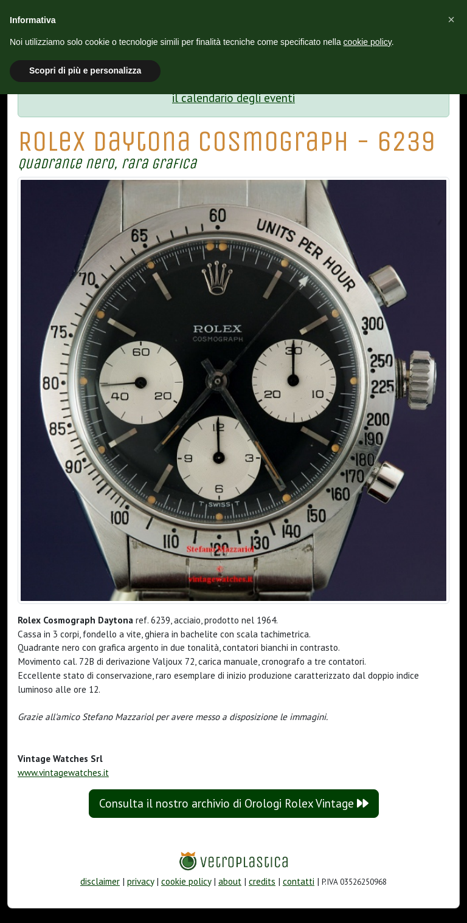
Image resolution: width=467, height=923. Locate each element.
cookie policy (186, 881)
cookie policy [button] (368, 42)
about (229, 881)
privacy (140, 881)
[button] (451, 19)
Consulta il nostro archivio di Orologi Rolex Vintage (233, 803)
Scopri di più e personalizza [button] (85, 70)
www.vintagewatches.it (63, 772)
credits (262, 881)
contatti (298, 881)
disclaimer (100, 881)
